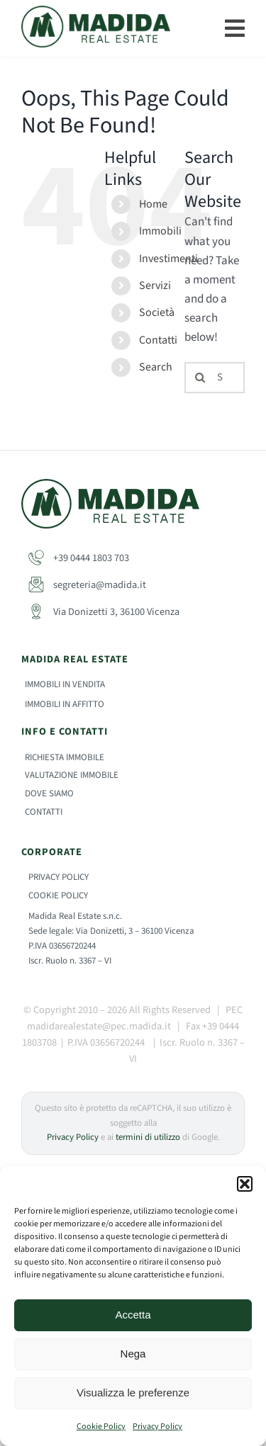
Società (156, 312)
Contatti (158, 340)
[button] (245, 1184)
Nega (133, 1354)
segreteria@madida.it (87, 584)
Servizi (155, 285)
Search (155, 367)
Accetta (132, 1315)
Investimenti (168, 258)
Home (153, 204)
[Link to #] (235, 28)
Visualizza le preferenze (133, 1392)
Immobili (160, 231)
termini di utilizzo (148, 1137)
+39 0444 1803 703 (78, 557)
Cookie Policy (101, 1426)
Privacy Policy (157, 1426)
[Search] (200, 377)
